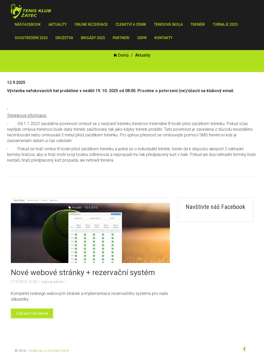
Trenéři (198, 24)
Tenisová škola (168, 24)
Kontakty (163, 38)
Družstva (64, 38)
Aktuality (57, 24)
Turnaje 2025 (225, 24)
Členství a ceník (131, 24)
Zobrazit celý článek (32, 313)
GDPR (142, 38)
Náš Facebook (28, 24)
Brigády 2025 (93, 38)
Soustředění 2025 (31, 38)
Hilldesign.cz (37, 351)
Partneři (121, 38)
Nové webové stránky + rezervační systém (83, 272)
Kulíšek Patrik (59, 351)
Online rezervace (91, 24)
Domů (121, 55)
